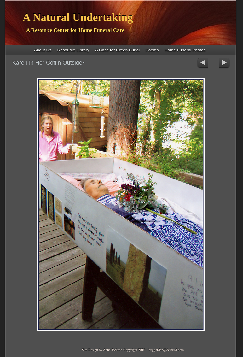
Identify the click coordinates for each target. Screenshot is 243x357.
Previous (202, 63)
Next (224, 63)
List (213, 63)
